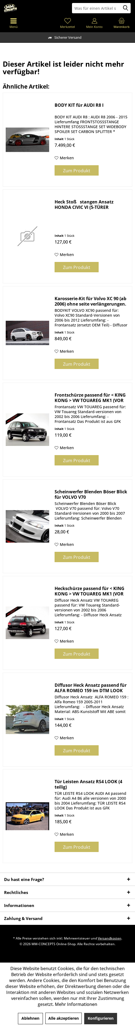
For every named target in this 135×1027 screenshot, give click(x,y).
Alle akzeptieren (63, 1018)
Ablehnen (30, 1018)
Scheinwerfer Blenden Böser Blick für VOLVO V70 (91, 494)
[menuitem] (121, 23)
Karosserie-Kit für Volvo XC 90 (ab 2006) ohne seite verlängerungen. (90, 301)
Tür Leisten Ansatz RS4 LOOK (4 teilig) (88, 784)
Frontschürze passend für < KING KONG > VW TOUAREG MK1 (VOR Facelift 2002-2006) (90, 397)
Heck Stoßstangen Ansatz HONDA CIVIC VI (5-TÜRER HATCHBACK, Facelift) (84, 204)
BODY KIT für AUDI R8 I (79, 105)
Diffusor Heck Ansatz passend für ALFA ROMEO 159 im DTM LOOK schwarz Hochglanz (91, 687)
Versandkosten (109, 938)
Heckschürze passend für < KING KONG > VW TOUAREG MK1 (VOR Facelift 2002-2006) (89, 591)
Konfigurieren (101, 1018)
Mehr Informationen (76, 1004)
